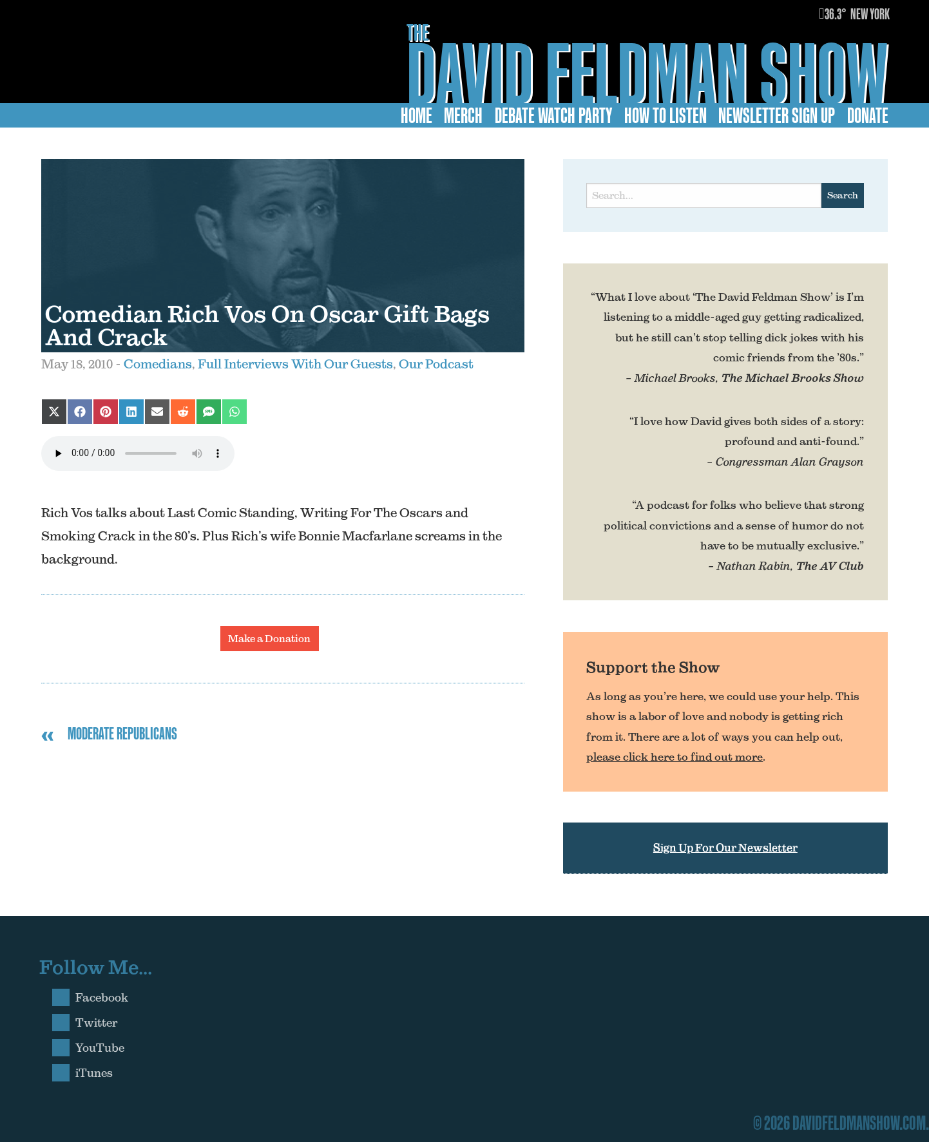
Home (416, 115)
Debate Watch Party (554, 115)
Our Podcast (436, 364)
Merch (463, 115)
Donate (867, 115)
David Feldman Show (647, 73)
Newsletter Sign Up (776, 115)
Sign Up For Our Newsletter (725, 847)
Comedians (158, 364)
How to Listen (665, 115)
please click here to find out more (674, 756)
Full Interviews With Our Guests (295, 364)
